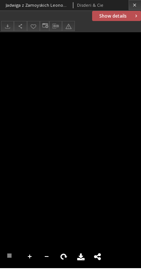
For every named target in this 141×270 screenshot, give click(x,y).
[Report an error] (68, 26)
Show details (119, 16)
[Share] (20, 26)
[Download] (7, 26)
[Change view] (44, 26)
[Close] (135, 5)
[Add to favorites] (33, 26)
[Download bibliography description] (55, 26)
